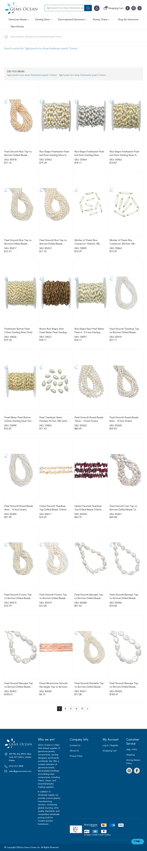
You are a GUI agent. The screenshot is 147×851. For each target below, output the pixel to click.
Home (6, 37)
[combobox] (68, 8)
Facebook (137, 771)
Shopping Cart (110, 750)
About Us (74, 750)
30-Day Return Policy (133, 761)
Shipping (130, 755)
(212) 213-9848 (16, 766)
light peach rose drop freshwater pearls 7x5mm (32, 75)
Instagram (129, 771)
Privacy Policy (76, 756)
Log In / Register (110, 745)
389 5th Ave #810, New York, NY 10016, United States (20, 757)
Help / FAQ (131, 749)
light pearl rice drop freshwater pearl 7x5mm (82, 75)
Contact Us (75, 745)
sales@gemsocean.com (20, 771)
